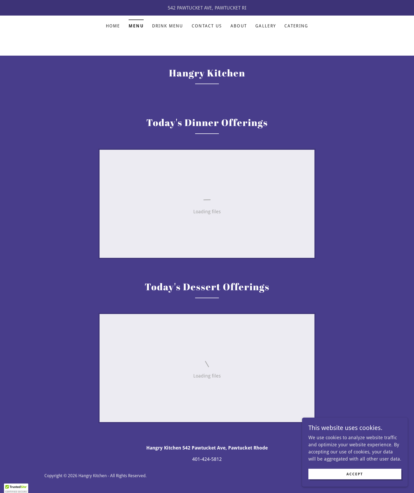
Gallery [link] (265, 25)
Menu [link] (136, 25)
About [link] (238, 25)
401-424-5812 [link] (207, 459)
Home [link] (113, 25)
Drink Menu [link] (167, 25)
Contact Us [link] (207, 25)
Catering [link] (296, 25)
